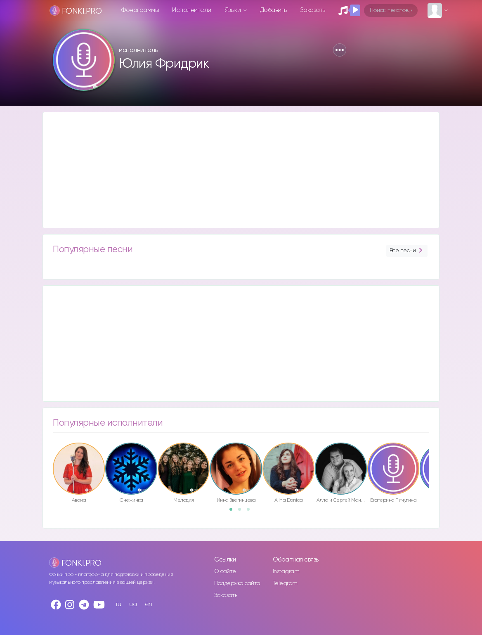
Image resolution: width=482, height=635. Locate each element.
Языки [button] (233, 10)
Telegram (285, 583)
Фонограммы (140, 10)
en (148, 604)
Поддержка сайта (237, 583)
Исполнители (191, 10)
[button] (339, 50)
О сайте (225, 571)
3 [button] (251, 512)
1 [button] (233, 512)
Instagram (286, 571)
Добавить (273, 10)
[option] (79, 474)
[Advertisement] (241, 170)
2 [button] (242, 512)
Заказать (312, 10)
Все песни (407, 250)
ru (118, 604)
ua (133, 604)
